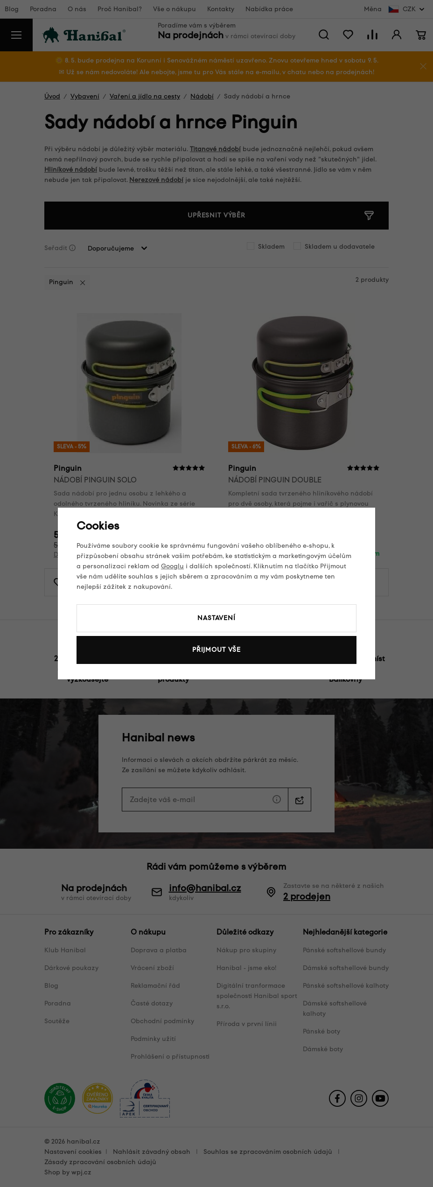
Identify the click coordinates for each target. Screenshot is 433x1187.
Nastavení (216, 618)
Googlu (172, 566)
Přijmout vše (216, 650)
